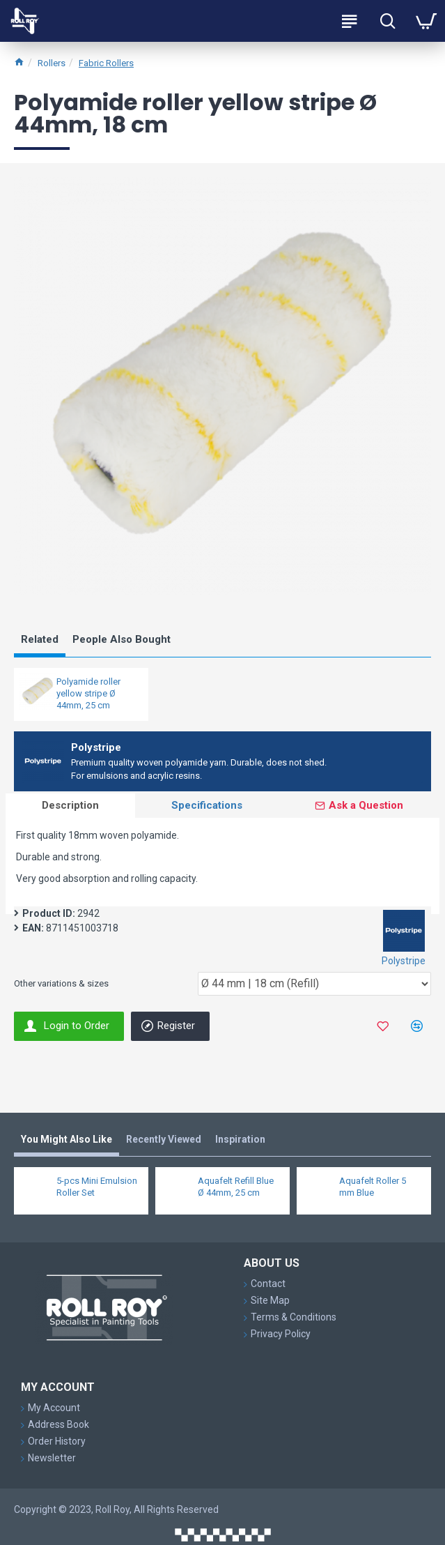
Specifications (206, 805)
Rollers (51, 63)
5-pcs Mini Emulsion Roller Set (96, 1186)
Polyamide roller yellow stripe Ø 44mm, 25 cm (88, 693)
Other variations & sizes (61, 983)
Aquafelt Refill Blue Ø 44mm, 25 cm (236, 1186)
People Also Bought (121, 639)
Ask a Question (366, 805)
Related (39, 639)
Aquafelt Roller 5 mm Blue (372, 1186)
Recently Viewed (163, 1139)
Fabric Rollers (106, 63)
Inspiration (240, 1139)
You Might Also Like (66, 1139)
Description (70, 805)
